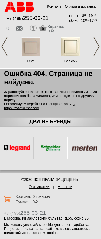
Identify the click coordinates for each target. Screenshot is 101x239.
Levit (30, 61)
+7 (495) (28, 18)
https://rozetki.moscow (21, 108)
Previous (4, 46)
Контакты (54, 6)
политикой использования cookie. (31, 233)
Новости (65, 187)
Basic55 (70, 61)
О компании (39, 187)
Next (96, 46)
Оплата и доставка (80, 6)
